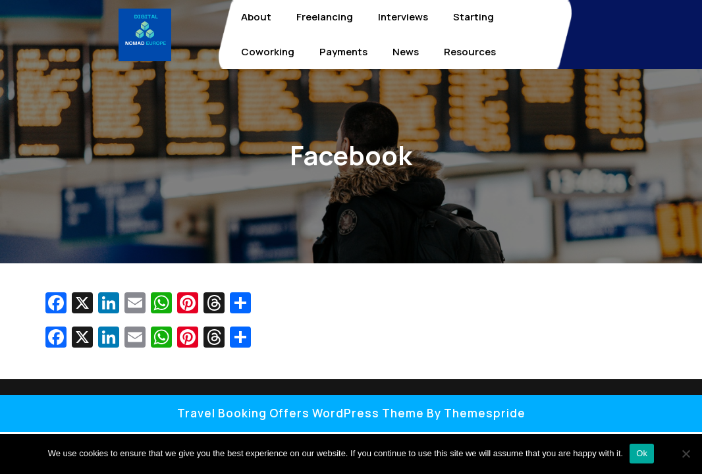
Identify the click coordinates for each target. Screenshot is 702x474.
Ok (641, 453)
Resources (470, 52)
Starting (473, 17)
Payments (343, 52)
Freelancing (324, 17)
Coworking (267, 52)
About (256, 17)
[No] (685, 453)
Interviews (403, 17)
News (405, 52)
